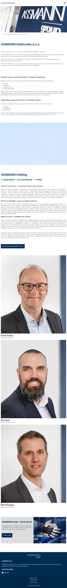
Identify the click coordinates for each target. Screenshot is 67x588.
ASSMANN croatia (10, 34)
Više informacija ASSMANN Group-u (12, 246)
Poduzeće (17, 34)
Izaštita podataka (33, 579)
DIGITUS (36, 65)
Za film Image (7, 535)
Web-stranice (33, 581)
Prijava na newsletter (33, 582)
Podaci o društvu (33, 577)
